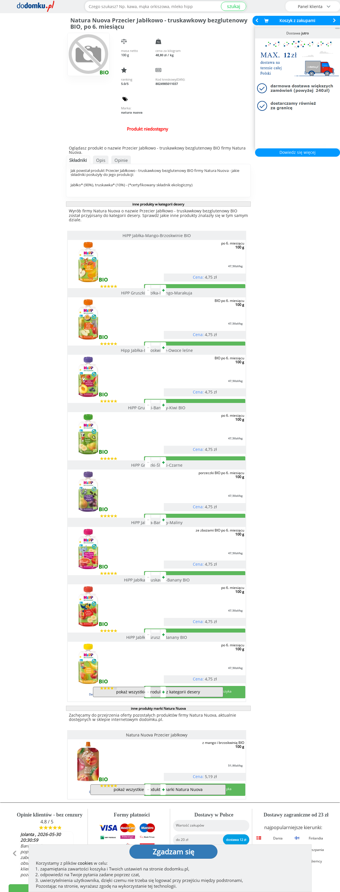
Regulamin (187, 821)
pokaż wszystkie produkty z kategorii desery (158, 554)
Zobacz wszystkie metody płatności (130, 781)
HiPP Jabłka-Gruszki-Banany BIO (202, 476)
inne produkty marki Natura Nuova (158, 570)
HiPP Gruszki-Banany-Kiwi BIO (202, 316)
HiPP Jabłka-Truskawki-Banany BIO (110, 476)
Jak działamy (189, 811)
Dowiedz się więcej (297, 152)
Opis (100, 160)
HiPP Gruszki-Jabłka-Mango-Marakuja (202, 235)
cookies (85, 863)
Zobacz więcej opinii (50, 787)
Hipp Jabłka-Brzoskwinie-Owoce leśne (111, 316)
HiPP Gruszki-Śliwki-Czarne (110, 396)
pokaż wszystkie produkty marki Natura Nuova (158, 674)
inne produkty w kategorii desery (158, 204)
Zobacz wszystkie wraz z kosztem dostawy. (294, 781)
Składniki (78, 160)
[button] (14, 751)
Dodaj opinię (47, 774)
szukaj (233, 6)
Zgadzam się (173, 851)
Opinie (121, 160)
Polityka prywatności (198, 830)
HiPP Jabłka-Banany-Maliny (202, 396)
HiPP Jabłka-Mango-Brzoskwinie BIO (110, 235)
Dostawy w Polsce (212, 781)
